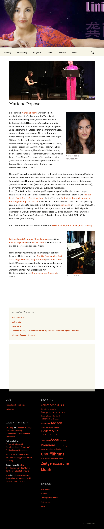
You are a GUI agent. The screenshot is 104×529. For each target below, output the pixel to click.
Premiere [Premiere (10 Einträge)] (48, 445)
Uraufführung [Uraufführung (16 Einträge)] (53, 454)
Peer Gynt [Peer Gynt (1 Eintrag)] (63, 440)
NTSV (8, 475)
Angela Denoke (22, 259)
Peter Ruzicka (58, 225)
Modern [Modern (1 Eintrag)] (58, 435)
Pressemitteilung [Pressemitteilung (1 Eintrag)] (61, 446)
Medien (62, 52)
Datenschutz (46, 502)
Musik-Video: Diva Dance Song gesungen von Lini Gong (19, 457)
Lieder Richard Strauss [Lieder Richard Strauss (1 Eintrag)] (48, 435)
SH (94, 523)
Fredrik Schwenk (25, 239)
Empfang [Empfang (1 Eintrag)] (44, 416)
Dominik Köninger (81, 198)
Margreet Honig (38, 259)
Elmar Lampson (41, 239)
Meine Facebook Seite (15, 405)
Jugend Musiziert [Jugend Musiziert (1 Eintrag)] (54, 419)
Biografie (37, 52)
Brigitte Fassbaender (47, 256)
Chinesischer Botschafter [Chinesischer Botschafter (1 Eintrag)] (49, 409)
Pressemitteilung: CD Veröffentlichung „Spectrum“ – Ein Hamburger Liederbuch (45, 330)
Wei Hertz (10, 409)
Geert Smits (21, 198)
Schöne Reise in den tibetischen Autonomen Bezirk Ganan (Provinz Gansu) (18, 478)
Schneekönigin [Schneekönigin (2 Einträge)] (54, 449)
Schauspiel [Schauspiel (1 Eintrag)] (44, 449)
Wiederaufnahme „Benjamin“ (24, 335)
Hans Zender (72, 225)
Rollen (50, 52)
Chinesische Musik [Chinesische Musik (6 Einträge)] (52, 405)
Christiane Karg (36, 198)
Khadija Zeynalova (18, 242)
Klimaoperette (18, 317)
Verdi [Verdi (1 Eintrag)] (42, 459)
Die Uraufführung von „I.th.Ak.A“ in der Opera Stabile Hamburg (18, 468)
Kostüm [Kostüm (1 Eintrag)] (43, 427)
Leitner (12, 239)
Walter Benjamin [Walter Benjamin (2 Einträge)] (51, 458)
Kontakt (44, 493)
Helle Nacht (16, 326)
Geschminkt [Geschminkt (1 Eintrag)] (51, 416)
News (74, 52)
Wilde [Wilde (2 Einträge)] (61, 458)
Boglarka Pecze (30, 201)
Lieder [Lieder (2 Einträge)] (56, 427)
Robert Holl (56, 259)
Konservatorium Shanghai (44, 273)
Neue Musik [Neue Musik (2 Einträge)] (46, 440)
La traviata (16, 322)
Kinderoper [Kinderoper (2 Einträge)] (46, 423)
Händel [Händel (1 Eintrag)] (57, 416)
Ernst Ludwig (85, 225)
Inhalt (43, 506)
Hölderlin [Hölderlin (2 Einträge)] (45, 418)
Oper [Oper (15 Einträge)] (55, 439)
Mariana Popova (30, 112)
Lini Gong (7, 52)
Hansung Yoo (15, 201)
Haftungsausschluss (49, 497)
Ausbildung (22, 52)
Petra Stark (10, 454)
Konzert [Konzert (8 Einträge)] (56, 423)
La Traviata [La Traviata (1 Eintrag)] (49, 427)
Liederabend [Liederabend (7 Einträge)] (50, 431)
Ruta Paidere (38, 242)
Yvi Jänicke (66, 198)
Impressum (45, 489)
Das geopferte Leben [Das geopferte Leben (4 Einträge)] (53, 412)
